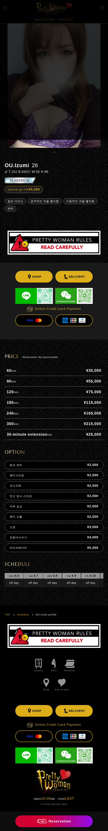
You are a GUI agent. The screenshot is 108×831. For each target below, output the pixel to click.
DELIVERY (74, 277)
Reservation (54, 821)
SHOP (34, 277)
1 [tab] (54, 152)
